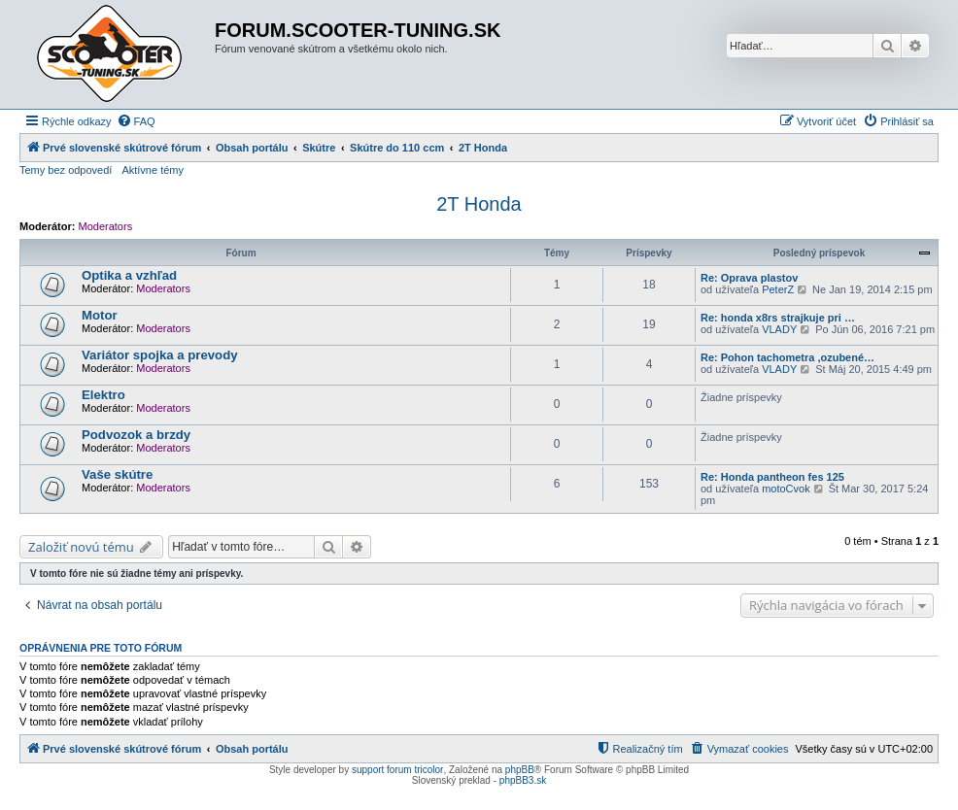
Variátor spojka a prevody (160, 355)
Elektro (103, 395)
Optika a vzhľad (129, 275)
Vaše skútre (117, 474)
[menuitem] (136, 121)
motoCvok (786, 488)
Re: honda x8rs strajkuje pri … (778, 317)
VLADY (779, 329)
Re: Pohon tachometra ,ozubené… (787, 357)
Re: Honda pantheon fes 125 (772, 477)
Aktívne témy (152, 170)
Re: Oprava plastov (749, 278)
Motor (100, 315)
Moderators (106, 226)
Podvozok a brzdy (136, 434)
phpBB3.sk (522, 780)
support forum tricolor (397, 769)
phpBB (519, 769)
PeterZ (778, 289)
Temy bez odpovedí (65, 170)
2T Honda (478, 204)
